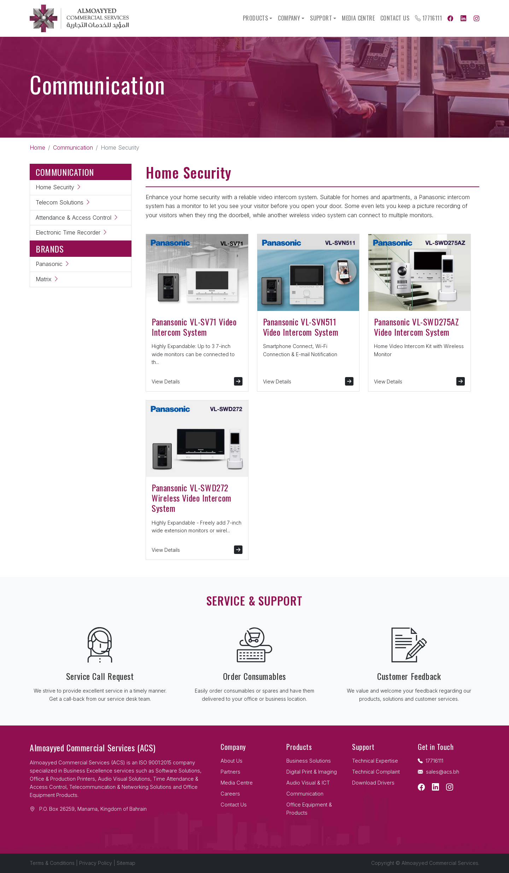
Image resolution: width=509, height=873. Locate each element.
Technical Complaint (376, 772)
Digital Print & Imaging (311, 772)
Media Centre (358, 18)
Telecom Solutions (63, 202)
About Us (231, 761)
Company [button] (289, 18)
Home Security (59, 187)
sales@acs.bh (438, 772)
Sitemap (126, 863)
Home (37, 147)
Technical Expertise (375, 761)
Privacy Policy (95, 863)
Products (255, 18)
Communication (73, 147)
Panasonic (53, 263)
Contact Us (394, 18)
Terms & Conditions (52, 863)
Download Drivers (373, 783)
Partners (230, 772)
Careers (230, 794)
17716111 (428, 18)
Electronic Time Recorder (72, 232)
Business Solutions (308, 761)
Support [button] (321, 18)
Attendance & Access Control (77, 217)
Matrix (47, 279)
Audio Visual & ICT (308, 783)
